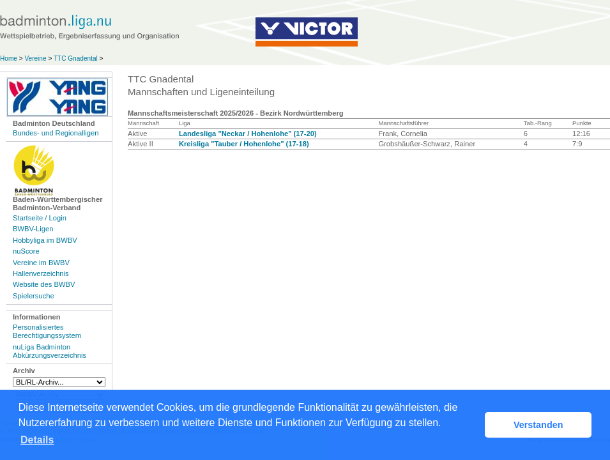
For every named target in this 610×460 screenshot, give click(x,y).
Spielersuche (33, 296)
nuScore (26, 251)
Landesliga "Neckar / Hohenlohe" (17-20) (248, 133)
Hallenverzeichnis (41, 273)
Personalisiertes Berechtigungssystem (47, 331)
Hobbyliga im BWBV (45, 240)
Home (8, 58)
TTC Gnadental (76, 58)
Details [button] (37, 439)
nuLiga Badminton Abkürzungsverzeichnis (49, 351)
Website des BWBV (44, 284)
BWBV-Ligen (33, 229)
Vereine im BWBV (41, 262)
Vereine (35, 58)
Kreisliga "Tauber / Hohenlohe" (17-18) (244, 144)
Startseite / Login (39, 218)
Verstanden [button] (538, 425)
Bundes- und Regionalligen (55, 133)
